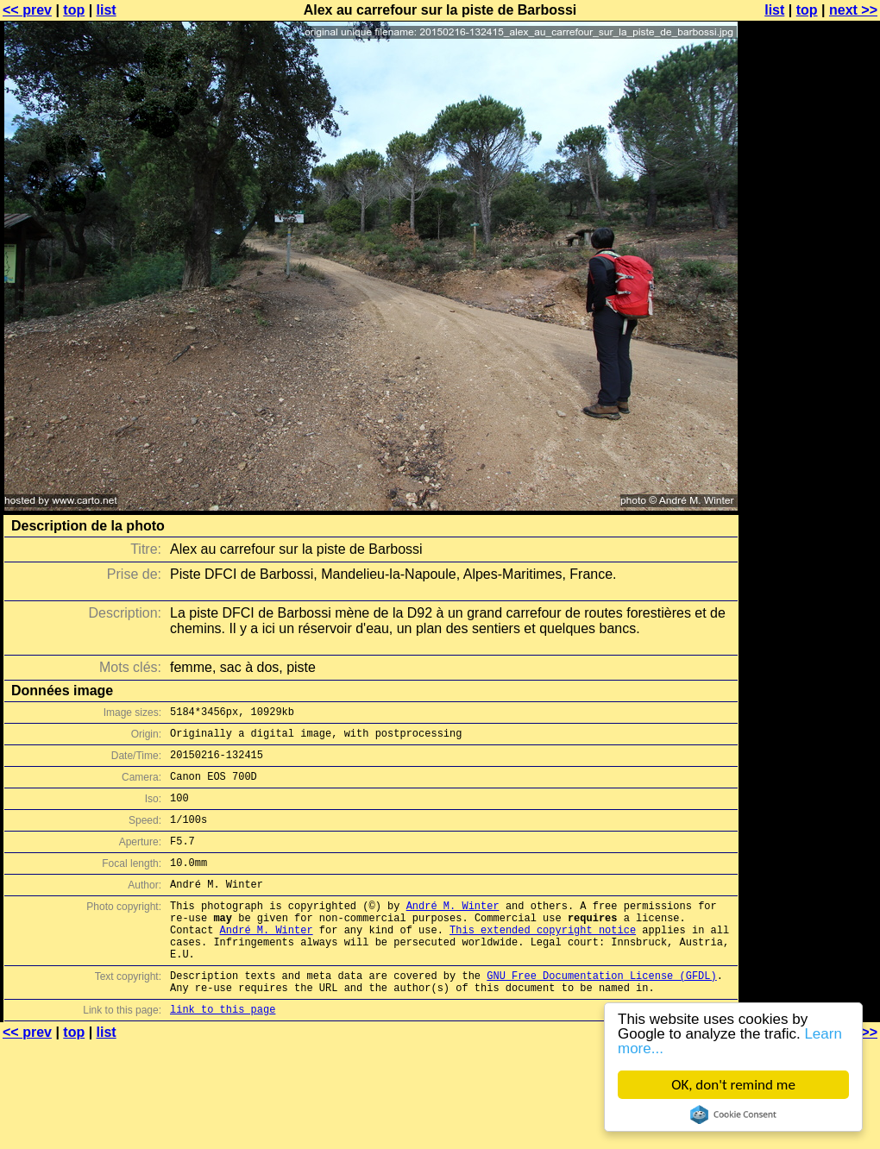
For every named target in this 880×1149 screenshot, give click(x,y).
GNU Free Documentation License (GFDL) (601, 1014)
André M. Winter (453, 931)
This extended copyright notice (542, 960)
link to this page (222, 1052)
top (74, 10)
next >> (853, 10)
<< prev (27, 10)
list (106, 10)
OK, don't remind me (733, 1085)
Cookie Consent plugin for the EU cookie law (733, 1114)
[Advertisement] (810, 222)
